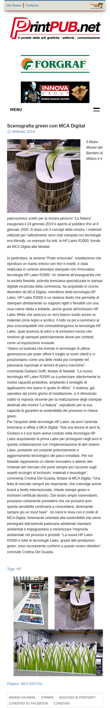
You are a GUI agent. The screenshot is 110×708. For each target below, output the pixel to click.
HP (18, 569)
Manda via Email (22, 697)
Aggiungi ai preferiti (77, 697)
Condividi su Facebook (28, 703)
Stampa (47, 697)
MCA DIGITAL (32, 684)
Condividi (61, 703)
